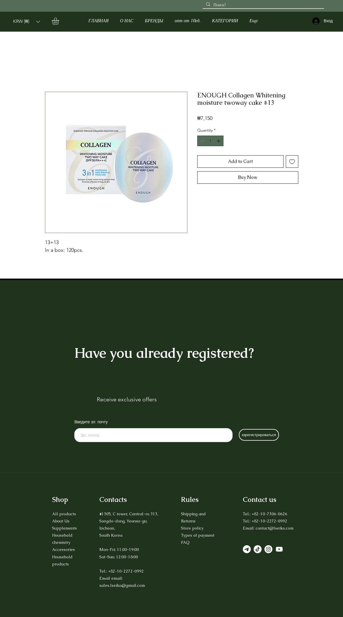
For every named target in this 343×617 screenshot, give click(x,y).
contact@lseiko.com (274, 528)
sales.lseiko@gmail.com (122, 585)
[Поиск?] (262, 5)
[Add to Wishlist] (292, 161)
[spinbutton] (210, 141)
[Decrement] (201, 141)
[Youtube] (279, 549)
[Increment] (219, 141)
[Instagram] (268, 549)
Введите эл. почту (91, 422)
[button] (26, 21)
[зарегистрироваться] (259, 435)
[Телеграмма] (247, 549)
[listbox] (26, 21)
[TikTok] (258, 549)
